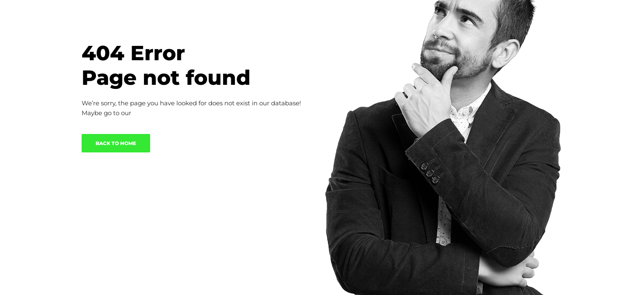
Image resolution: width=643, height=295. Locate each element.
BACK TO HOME (116, 143)
